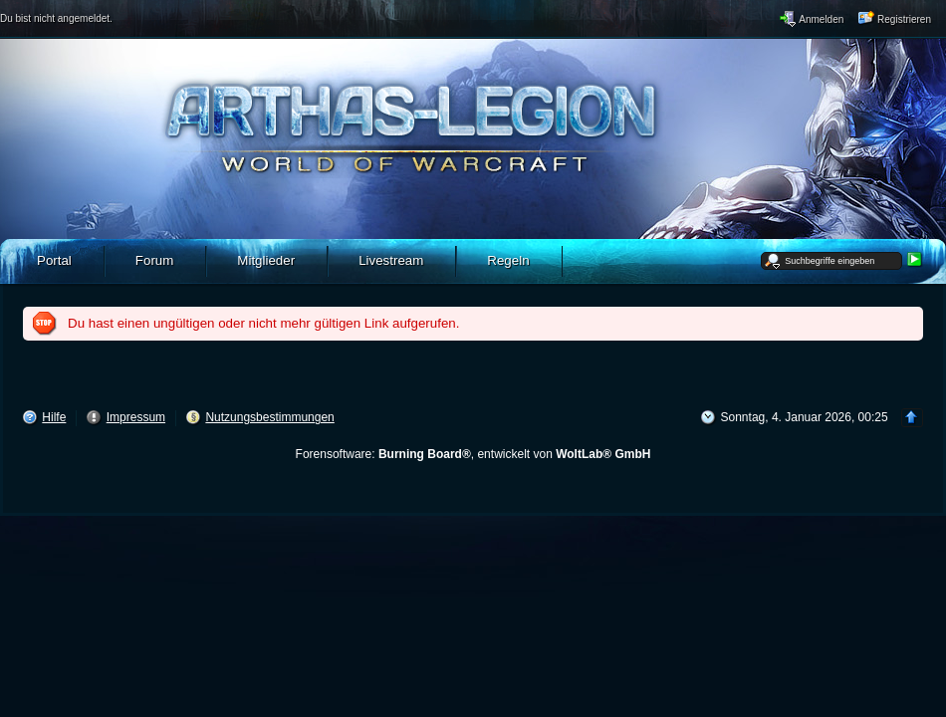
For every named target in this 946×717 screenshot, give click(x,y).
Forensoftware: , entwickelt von (473, 454)
